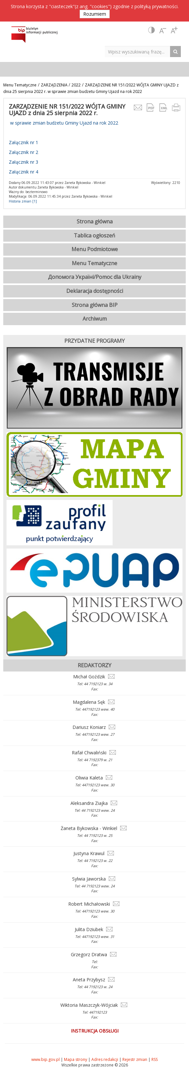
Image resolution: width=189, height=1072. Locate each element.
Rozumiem (94, 14)
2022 (76, 85)
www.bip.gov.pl (45, 1059)
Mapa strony (75, 1059)
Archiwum (95, 318)
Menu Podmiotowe (94, 249)
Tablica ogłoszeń (94, 235)
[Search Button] (177, 51)
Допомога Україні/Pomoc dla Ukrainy (94, 276)
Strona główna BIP (95, 305)
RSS (154, 1059)
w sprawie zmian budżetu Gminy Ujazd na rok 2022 (63, 123)
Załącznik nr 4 (23, 172)
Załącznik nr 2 (23, 152)
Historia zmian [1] (23, 201)
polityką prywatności (156, 6)
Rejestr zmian (134, 1059)
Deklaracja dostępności (94, 290)
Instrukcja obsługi (94, 1031)
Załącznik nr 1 (23, 142)
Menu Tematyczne (20, 85)
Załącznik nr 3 (23, 162)
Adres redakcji (104, 1059)
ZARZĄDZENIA (55, 85)
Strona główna (95, 221)
